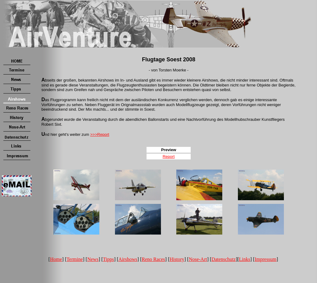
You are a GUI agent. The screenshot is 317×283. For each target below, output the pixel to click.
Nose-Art (198, 259)
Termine (75, 259)
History (177, 259)
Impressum (266, 259)
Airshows (127, 259)
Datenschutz (224, 259)
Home (56, 259)
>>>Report (99, 134)
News (92, 259)
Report (168, 156)
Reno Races (153, 259)
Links (244, 259)
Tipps (108, 259)
